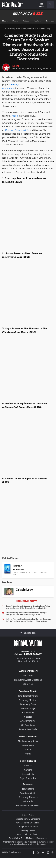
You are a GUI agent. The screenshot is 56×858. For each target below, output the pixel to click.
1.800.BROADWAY (33, 654)
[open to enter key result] (50, 4)
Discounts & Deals (28, 729)
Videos (28, 749)
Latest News (28, 745)
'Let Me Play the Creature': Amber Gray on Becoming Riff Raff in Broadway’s (29, 620)
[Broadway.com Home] (12, 4)
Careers (28, 769)
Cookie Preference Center (28, 834)
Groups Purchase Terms (28, 826)
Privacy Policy (28, 815)
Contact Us (26, 651)
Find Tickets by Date (28, 695)
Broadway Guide (28, 793)
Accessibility (28, 774)
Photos (28, 753)
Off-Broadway (28, 725)
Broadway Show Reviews (28, 805)
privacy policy (47, 842)
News (16, 66)
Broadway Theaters (28, 797)
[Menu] (41, 5)
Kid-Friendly (28, 712)
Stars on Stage (28, 708)
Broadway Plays (28, 704)
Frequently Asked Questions (28, 679)
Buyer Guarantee (28, 778)
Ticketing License (28, 830)
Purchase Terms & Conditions (28, 823)
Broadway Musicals (28, 700)
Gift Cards (28, 801)
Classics (28, 716)
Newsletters (28, 788)
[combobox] (49, 4)
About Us (27, 765)
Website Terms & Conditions (28, 819)
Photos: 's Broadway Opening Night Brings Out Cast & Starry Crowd (26, 614)
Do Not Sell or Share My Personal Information (28, 838)
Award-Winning (28, 720)
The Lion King (12, 130)
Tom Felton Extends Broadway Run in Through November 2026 (28, 607)
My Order (28, 675)
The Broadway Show (28, 741)
